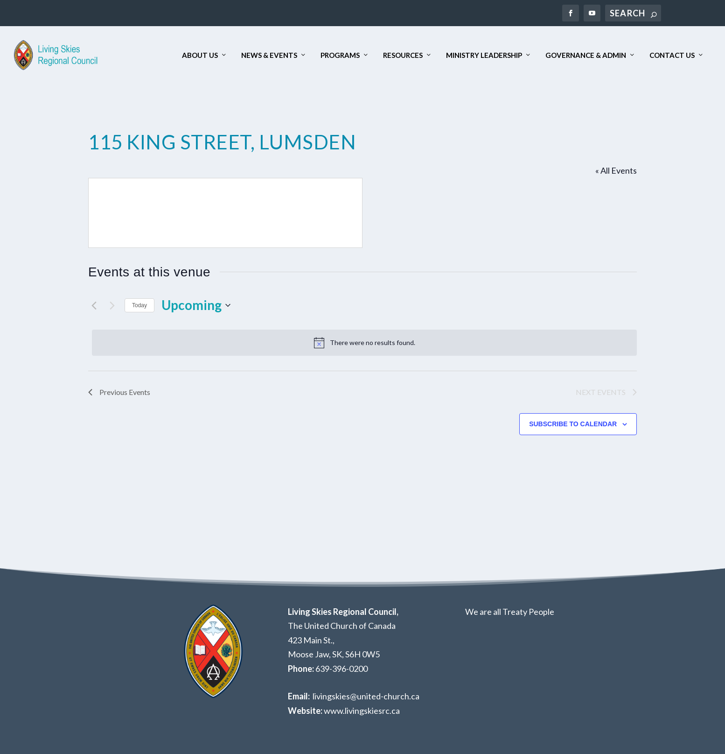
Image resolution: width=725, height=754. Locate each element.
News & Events (269, 55)
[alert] (364, 343)
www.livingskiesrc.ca (362, 710)
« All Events (616, 170)
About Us (200, 55)
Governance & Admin (585, 55)
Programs (340, 55)
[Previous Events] (93, 305)
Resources (403, 55)
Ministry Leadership (484, 55)
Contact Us (672, 55)
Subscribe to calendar (573, 424)
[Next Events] (112, 305)
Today (139, 305)
